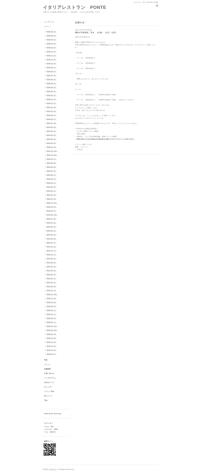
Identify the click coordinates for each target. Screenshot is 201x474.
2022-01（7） (52, 242)
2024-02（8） (52, 143)
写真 (45, 360)
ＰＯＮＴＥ (53, 469)
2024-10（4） (52, 111)
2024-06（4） (52, 127)
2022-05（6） (52, 226)
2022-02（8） (52, 238)
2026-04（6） (52, 39)
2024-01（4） (52, 147)
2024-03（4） (52, 139)
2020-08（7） (52, 310)
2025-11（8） (52, 59)
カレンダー (48, 387)
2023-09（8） (52, 163)
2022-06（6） (52, 222)
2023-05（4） (52, 179)
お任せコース (49, 382)
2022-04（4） (52, 230)
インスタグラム (50, 378)
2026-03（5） (52, 43)
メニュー (47, 364)
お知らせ (47, 26)
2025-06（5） (52, 79)
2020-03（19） (52, 330)
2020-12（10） (52, 294)
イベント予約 (49, 391)
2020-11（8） (52, 298)
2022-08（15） (52, 214)
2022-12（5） (52, 199)
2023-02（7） (52, 191)
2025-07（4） (52, 75)
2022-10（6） (52, 207)
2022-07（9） (52, 218)
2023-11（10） (52, 155)
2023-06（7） (52, 175)
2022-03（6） (52, 234)
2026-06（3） (52, 31)
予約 (45, 400)
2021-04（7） (52, 278)
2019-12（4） (52, 342)
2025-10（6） (52, 63)
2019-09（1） (52, 354)
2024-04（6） (52, 135)
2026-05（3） (52, 35)
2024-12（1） (52, 103)
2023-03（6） (52, 187)
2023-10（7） (52, 159)
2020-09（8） (52, 306)
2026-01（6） (52, 51)
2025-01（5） (52, 99)
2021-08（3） (52, 262)
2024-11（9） (52, 107)
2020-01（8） (52, 338)
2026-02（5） (52, 47)
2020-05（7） (52, 322)
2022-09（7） (52, 211)
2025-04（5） (52, 87)
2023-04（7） (52, 183)
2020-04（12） (52, 326)
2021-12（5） (52, 246)
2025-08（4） (52, 71)
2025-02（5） (52, 95)
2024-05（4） (52, 131)
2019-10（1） (52, 350)
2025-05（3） (52, 83)
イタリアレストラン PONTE (77, 7)
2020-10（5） (52, 302)
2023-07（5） (52, 171)
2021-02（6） (52, 286)
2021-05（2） (52, 274)
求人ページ (48, 396)
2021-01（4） (52, 290)
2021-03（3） (52, 282)
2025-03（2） (52, 91)
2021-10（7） (52, 254)
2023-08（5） (52, 167)
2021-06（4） (52, 270)
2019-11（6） (52, 346)
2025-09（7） (52, 67)
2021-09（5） (52, 258)
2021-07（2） (52, 266)
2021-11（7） (52, 250)
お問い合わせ (49, 373)
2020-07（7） (52, 314)
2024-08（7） (52, 119)
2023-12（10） (52, 151)
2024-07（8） (52, 123)
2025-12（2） (52, 55)
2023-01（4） (52, 195)
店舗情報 (47, 369)
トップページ (49, 22)
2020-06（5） (52, 318)
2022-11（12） (52, 203)
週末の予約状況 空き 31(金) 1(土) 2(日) (95, 32)
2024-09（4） (52, 115)
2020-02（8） (52, 334)
